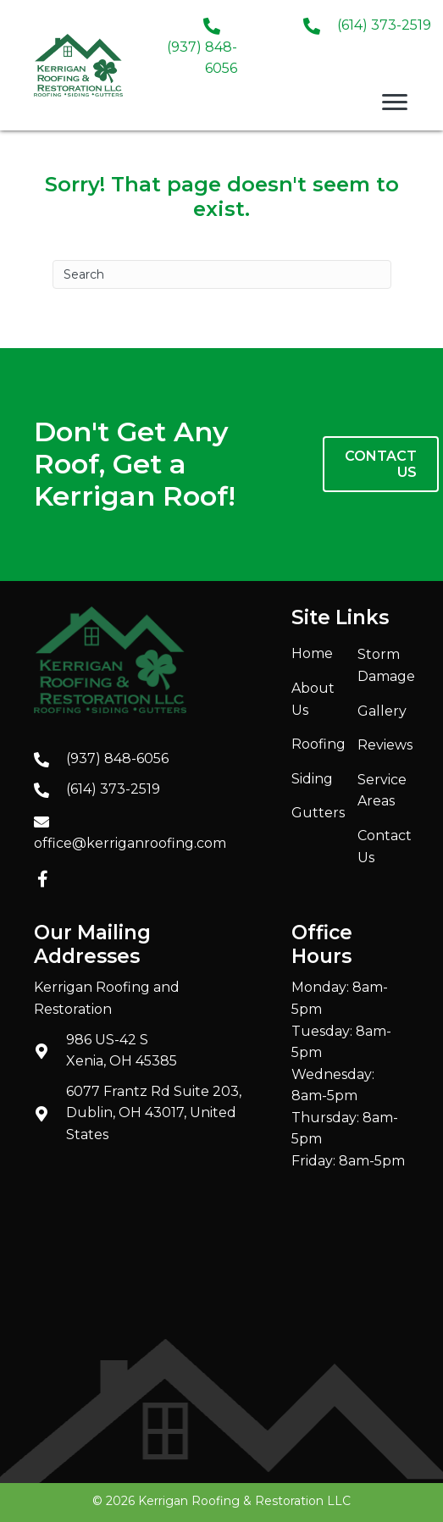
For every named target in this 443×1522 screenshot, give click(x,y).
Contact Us (384, 846)
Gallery (382, 711)
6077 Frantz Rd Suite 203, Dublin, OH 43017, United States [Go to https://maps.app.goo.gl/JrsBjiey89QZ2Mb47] (153, 1113)
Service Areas (382, 791)
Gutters (318, 813)
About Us (313, 699)
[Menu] (394, 102)
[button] (42, 879)
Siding (312, 779)
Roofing (318, 744)
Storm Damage (386, 665)
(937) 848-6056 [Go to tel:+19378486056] (117, 758)
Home (312, 653)
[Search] (222, 274)
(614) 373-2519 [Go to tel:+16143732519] (384, 25)
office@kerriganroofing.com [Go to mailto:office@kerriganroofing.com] (130, 843)
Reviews (385, 745)
